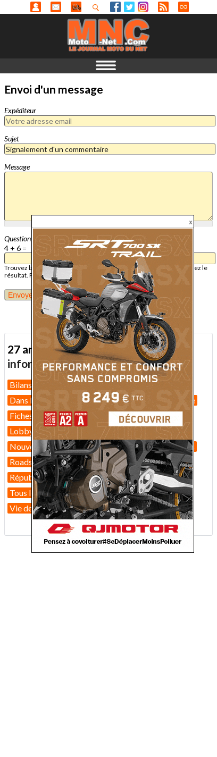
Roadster (26, 462)
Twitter (129, 7)
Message (17, 166)
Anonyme (35, 7)
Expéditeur (20, 110)
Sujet (11, 138)
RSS (163, 7)
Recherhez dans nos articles (98, 7)
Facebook (115, 7)
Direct (183, 7)
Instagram (143, 7)
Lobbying (27, 431)
